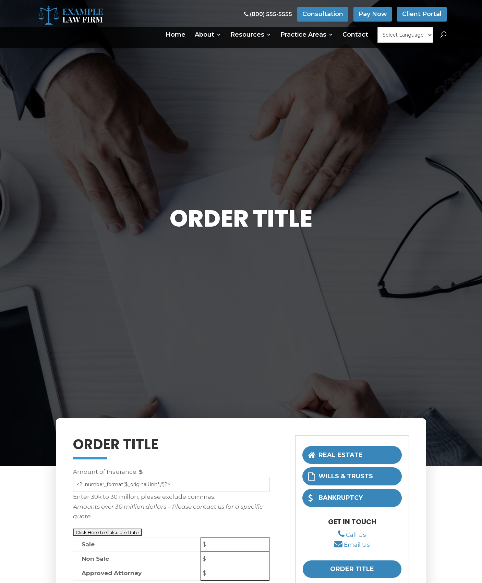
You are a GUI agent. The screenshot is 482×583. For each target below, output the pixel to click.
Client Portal (422, 14)
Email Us (357, 545)
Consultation (322, 14)
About (204, 34)
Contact (355, 34)
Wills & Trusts (340, 476)
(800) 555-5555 (268, 14)
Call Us (356, 535)
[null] (405, 35)
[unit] (171, 484)
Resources (247, 34)
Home (175, 34)
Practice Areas (303, 34)
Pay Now (372, 14)
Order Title (352, 569)
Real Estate (335, 455)
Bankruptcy (336, 498)
